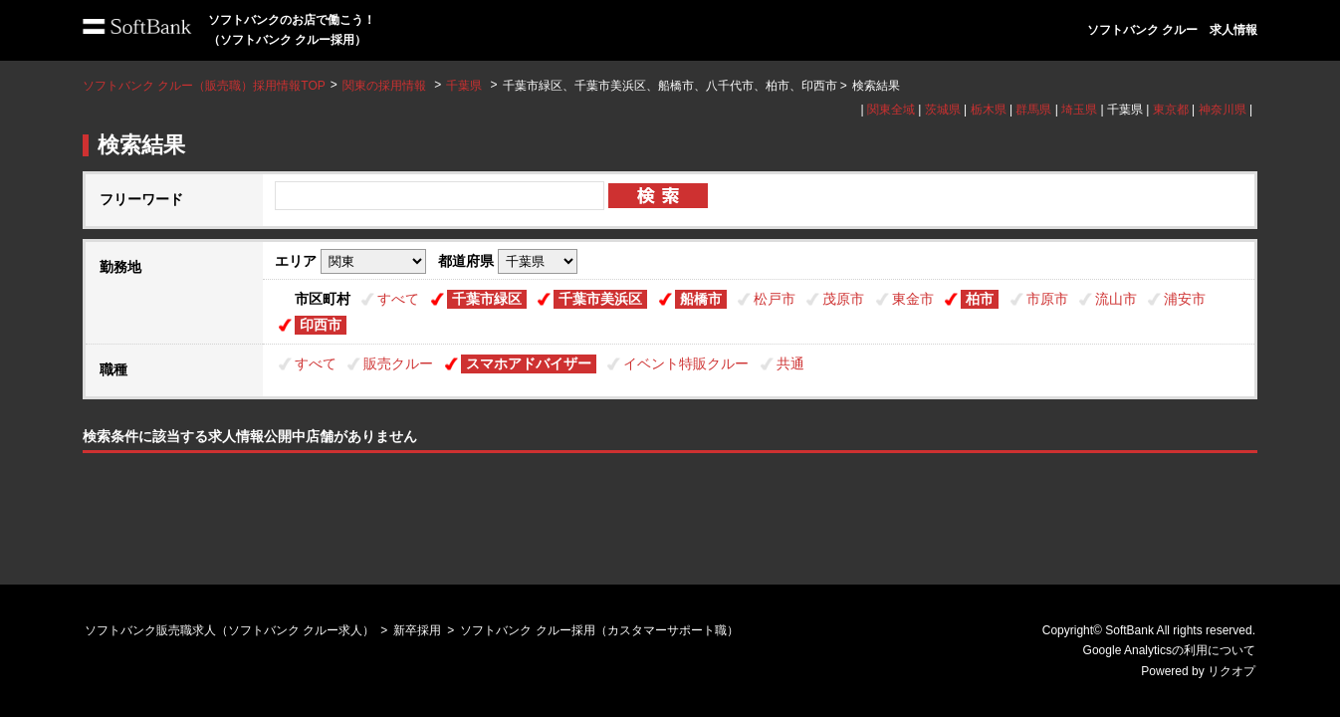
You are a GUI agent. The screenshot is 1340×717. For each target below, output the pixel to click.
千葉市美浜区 (600, 299)
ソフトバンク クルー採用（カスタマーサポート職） (599, 630)
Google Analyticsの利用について (1169, 650)
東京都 (1171, 110)
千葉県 (464, 86)
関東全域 (891, 110)
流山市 (1116, 299)
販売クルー (398, 363)
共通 (790, 363)
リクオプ (1231, 671)
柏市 (980, 299)
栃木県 (988, 110)
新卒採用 (417, 630)
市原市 (1047, 299)
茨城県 (943, 110)
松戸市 (774, 299)
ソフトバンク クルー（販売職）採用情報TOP (204, 86)
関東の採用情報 (385, 86)
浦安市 (1185, 299)
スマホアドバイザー (528, 363)
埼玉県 (1079, 110)
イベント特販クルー (686, 363)
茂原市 (843, 299)
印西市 (320, 325)
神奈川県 (1222, 110)
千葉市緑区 (487, 299)
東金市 (913, 299)
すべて (398, 299)
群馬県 (1033, 110)
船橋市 (701, 299)
